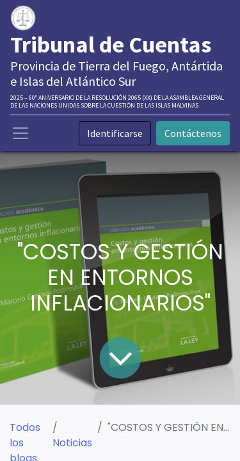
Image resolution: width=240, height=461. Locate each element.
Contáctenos (192, 133)
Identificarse (115, 133)
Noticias (72, 442)
